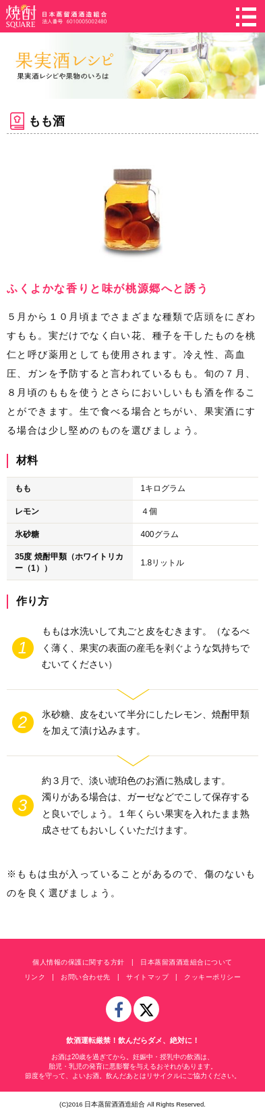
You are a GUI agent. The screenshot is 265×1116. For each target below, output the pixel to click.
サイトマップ (147, 977)
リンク (35, 977)
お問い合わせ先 (86, 977)
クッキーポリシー (212, 977)
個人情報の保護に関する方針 (78, 962)
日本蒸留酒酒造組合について (186, 962)
